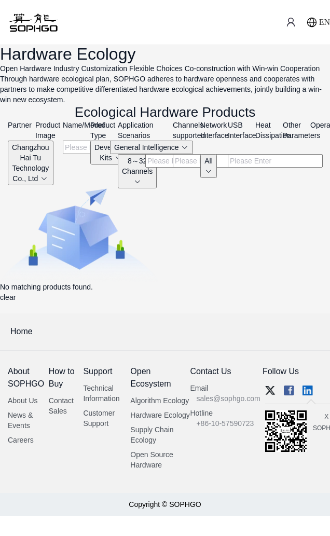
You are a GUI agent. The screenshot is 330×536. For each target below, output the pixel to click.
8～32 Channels (137, 171)
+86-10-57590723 (225, 423)
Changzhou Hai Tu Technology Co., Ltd (30, 163)
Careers (21, 440)
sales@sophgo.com (228, 398)
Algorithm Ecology (159, 400)
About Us (23, 400)
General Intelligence (151, 147)
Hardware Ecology (159, 415)
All (208, 166)
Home (21, 331)
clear (8, 297)
